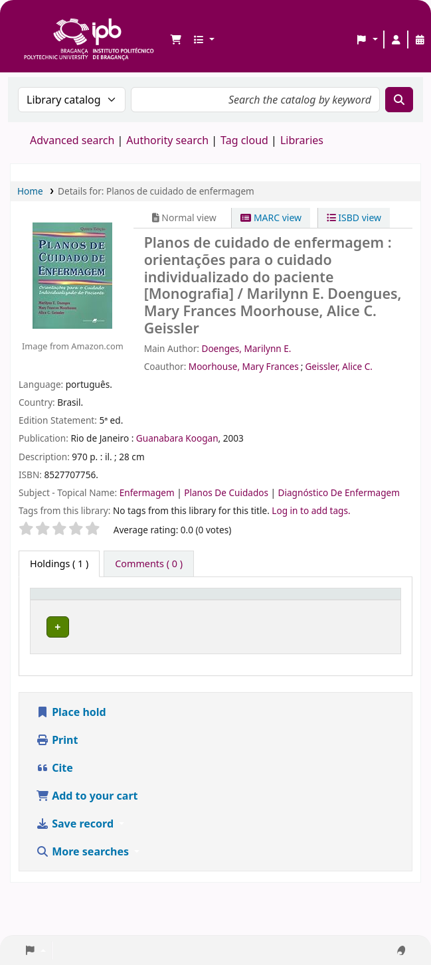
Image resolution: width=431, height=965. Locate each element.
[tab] (149, 564)
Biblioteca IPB (27, 20)
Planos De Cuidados (227, 492)
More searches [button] (83, 880)
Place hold (71, 741)
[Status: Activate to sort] (373, 608)
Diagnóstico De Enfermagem (339, 492)
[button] (176, 39)
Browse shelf (309, 641)
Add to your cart (87, 825)
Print (57, 769)
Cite (54, 797)
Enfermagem (148, 492)
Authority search (167, 140)
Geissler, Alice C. (339, 366)
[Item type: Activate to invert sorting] (67, 608)
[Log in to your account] (396, 39)
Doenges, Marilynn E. (246, 348)
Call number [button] (247, 614)
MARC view (271, 217)
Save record (76, 852)
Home (30, 191)
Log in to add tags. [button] (311, 510)
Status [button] (365, 614)
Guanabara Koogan (177, 438)
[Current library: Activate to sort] (157, 608)
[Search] (399, 99)
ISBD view (354, 217)
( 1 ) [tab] (59, 563)
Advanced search (72, 140)
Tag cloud (244, 140)
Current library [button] (143, 614)
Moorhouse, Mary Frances (244, 366)
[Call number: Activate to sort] (278, 608)
